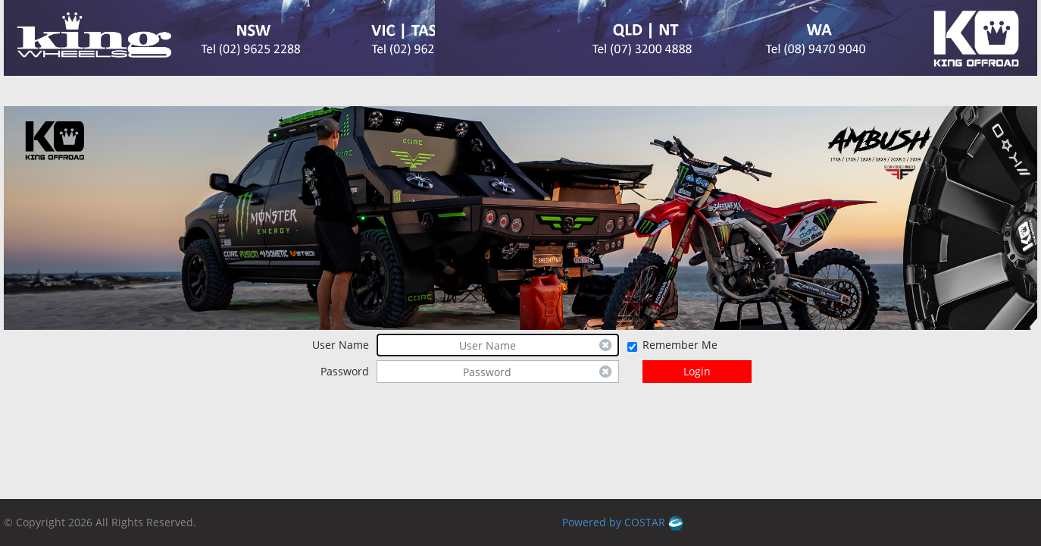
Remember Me (679, 344)
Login (697, 371)
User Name (340, 344)
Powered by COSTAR (622, 522)
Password (344, 371)
